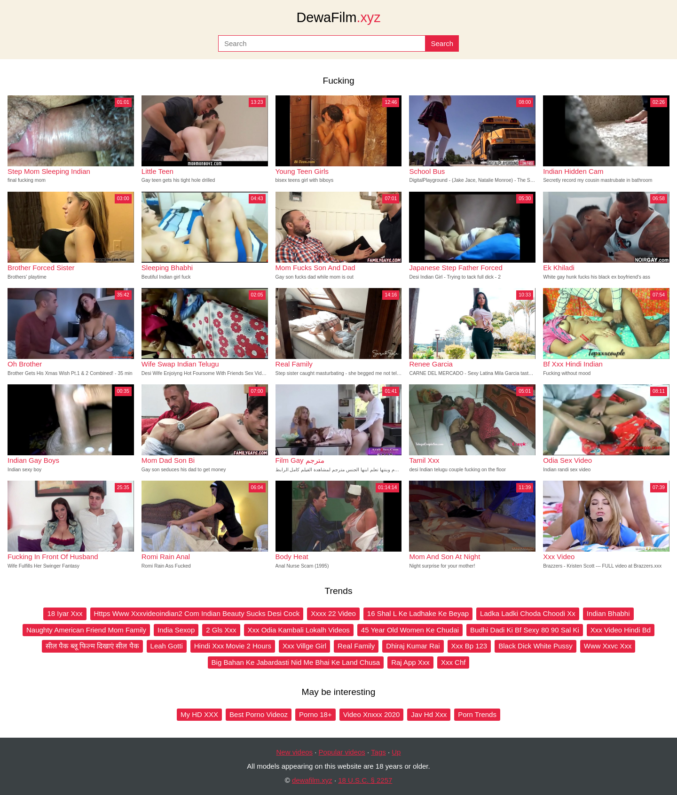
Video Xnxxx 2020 (371, 714)
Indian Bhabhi (608, 613)
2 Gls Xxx (221, 630)
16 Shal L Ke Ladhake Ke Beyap (418, 613)
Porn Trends (477, 714)
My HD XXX (199, 714)
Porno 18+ (315, 714)
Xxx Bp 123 (469, 646)
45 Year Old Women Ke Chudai (410, 630)
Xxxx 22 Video (333, 613)
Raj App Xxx (410, 662)
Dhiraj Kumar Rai (413, 646)
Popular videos (342, 752)
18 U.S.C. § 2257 (365, 780)
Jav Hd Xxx (429, 714)
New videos (294, 752)
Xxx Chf (453, 662)
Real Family (356, 646)
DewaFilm (338, 17)
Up (396, 752)
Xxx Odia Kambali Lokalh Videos (299, 630)
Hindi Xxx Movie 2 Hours (232, 646)
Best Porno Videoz (258, 714)
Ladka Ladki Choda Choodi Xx (527, 613)
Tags (378, 752)
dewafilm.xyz (312, 780)
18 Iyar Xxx (64, 613)
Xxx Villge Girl (304, 646)
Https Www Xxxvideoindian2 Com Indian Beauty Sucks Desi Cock (197, 613)
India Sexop (176, 630)
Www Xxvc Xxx (608, 646)
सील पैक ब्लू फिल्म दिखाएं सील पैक (92, 646)
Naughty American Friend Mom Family (86, 630)
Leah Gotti (166, 646)
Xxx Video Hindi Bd (620, 630)
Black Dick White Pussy (535, 646)
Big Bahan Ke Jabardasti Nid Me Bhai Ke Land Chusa (296, 662)
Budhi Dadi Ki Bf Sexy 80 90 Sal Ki (524, 630)
